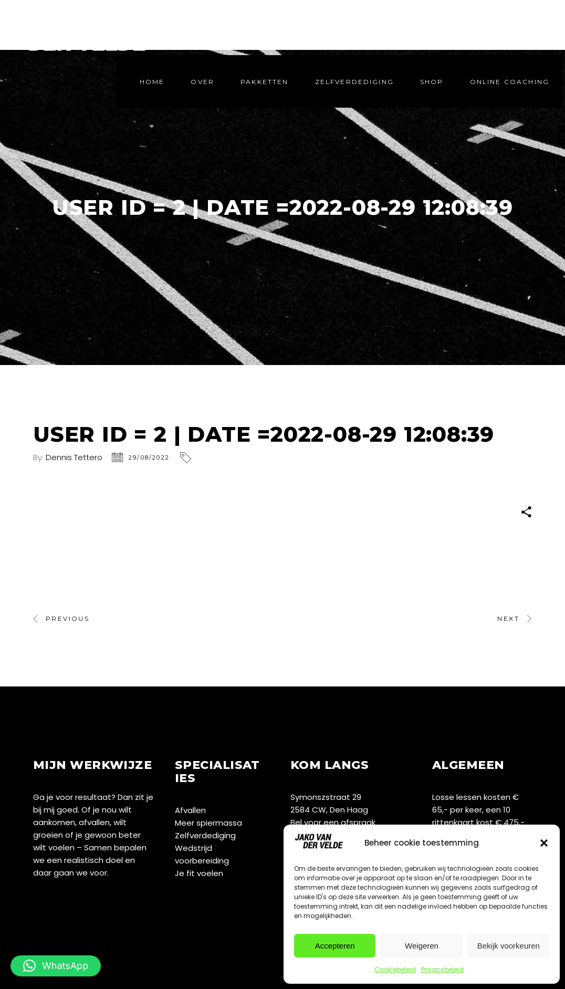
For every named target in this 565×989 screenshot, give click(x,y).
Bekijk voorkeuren (508, 945)
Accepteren (335, 945)
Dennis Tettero (74, 457)
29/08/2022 (149, 457)
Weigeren (421, 945)
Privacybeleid (442, 969)
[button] (544, 843)
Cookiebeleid (395, 969)
